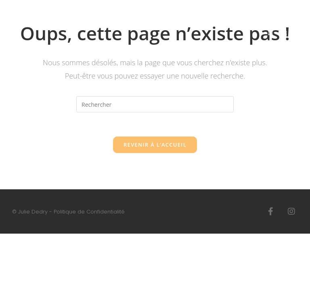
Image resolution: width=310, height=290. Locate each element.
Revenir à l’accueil (155, 144)
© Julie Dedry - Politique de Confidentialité (68, 211)
